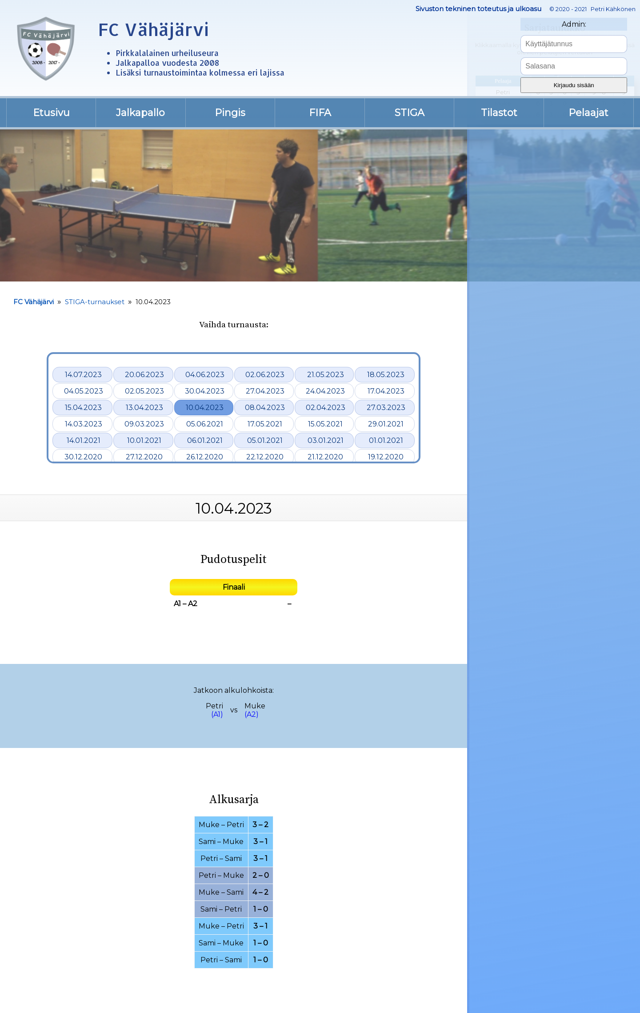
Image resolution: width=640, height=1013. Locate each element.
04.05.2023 (83, 391)
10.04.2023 (205, 407)
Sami (207, 841)
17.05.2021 (265, 424)
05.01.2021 (265, 440)
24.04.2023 (325, 391)
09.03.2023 (144, 424)
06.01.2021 (205, 440)
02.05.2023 (144, 391)
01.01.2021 (386, 440)
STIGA (409, 113)
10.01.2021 (144, 440)
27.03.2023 (386, 407)
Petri (214, 706)
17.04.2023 (386, 391)
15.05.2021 (325, 424)
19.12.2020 (386, 457)
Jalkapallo (140, 113)
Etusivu (51, 113)
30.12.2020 (83, 457)
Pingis (230, 113)
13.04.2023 (144, 407)
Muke (254, 706)
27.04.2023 (265, 391)
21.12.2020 (325, 457)
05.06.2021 (204, 424)
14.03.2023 (83, 424)
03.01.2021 (326, 440)
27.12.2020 (144, 457)
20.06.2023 (144, 374)
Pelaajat (588, 113)
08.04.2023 (265, 407)
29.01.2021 (386, 424)
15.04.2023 (83, 407)
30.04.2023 (204, 391)
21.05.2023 (325, 374)
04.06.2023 (204, 374)
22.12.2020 (265, 457)
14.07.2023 (83, 374)
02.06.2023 (264, 374)
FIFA (320, 113)
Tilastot (499, 113)
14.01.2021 (83, 440)
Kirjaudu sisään (574, 85)
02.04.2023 (325, 407)
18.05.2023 (385, 374)
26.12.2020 (204, 457)
